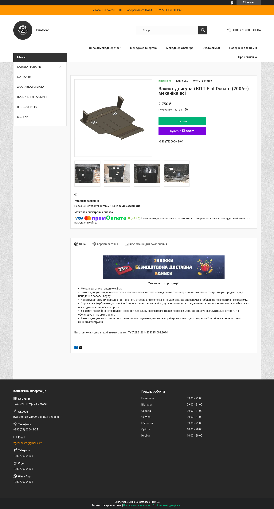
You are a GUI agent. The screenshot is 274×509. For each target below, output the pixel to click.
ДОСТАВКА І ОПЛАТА (30, 86)
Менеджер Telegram (143, 47)
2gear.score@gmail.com (27, 443)
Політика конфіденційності (167, 505)
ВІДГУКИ (22, 116)
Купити (182, 121)
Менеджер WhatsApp (179, 47)
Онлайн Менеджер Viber (105, 47)
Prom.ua (155, 502)
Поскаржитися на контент (137, 505)
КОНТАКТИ (24, 76)
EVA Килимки (211, 47)
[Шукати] (202, 30)
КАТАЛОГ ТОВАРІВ (29, 66)
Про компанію (247, 57)
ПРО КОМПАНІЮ (27, 106)
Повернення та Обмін (243, 47)
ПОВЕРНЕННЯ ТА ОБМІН (32, 96)
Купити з (182, 131)
